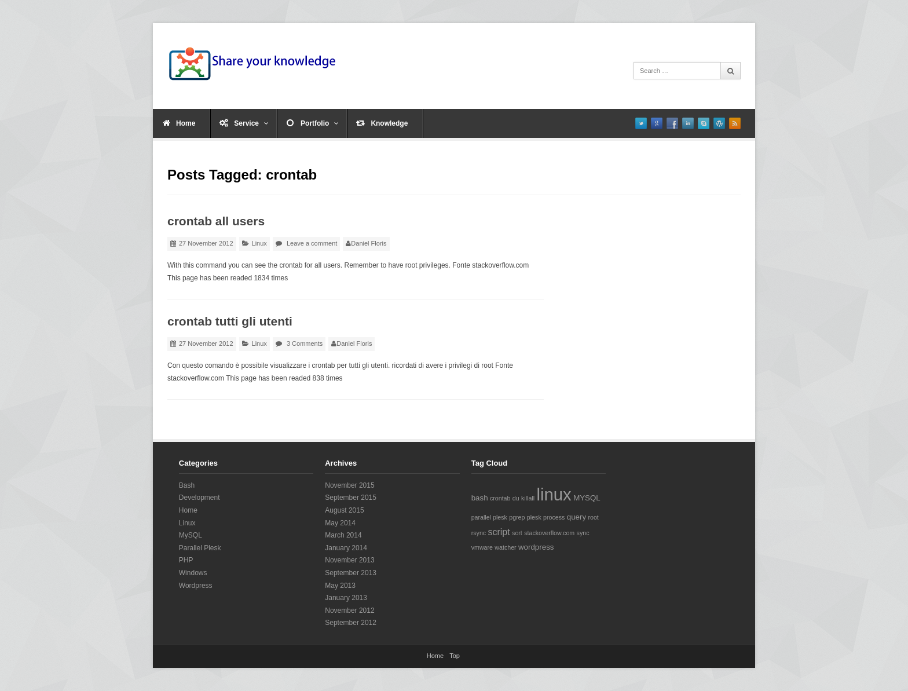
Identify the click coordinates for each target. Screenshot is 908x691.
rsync (478, 532)
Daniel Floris (368, 243)
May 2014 (340, 523)
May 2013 (340, 586)
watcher (505, 547)
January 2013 (346, 598)
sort (517, 532)
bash (479, 497)
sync (583, 532)
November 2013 (349, 560)
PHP (186, 560)
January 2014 (346, 548)
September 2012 (350, 623)
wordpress (536, 547)
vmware (482, 547)
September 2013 (350, 573)
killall (527, 498)
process (554, 517)
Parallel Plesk (200, 548)
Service (251, 123)
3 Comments (305, 343)
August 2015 (344, 510)
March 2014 (343, 535)
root (593, 517)
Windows (193, 573)
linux (553, 494)
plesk (534, 517)
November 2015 (349, 485)
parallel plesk (489, 517)
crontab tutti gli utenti (229, 321)
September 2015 (350, 497)
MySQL (190, 535)
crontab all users (216, 221)
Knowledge (389, 123)
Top (454, 655)
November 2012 (349, 610)
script (499, 532)
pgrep (517, 517)
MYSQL (587, 497)
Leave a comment (312, 243)
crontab (500, 498)
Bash (187, 485)
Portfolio (320, 123)
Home (185, 123)
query (576, 517)
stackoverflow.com (549, 532)
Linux (259, 243)
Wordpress (196, 586)
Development (199, 497)
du (515, 498)
